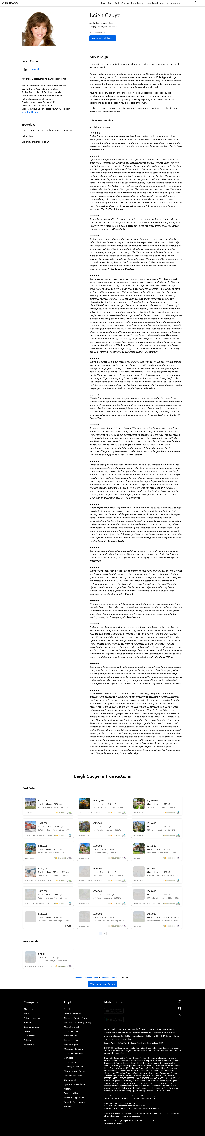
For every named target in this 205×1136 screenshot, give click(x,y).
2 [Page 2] (104, 933)
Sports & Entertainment (75, 1084)
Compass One (71, 1031)
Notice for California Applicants (129, 1036)
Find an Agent (71, 1044)
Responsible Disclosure (140, 1032)
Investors (28, 1022)
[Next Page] (110, 933)
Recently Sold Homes (74, 1102)
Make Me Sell (70, 1035)
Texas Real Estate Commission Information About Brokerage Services (133, 1096)
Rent (110, 3)
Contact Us (29, 1035)
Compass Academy (73, 1053)
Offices (27, 1040)
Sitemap (68, 1106)
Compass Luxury (72, 1040)
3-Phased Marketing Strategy (78, 1022)
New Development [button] (157, 3)
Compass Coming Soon (75, 1018)
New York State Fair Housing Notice (119, 1103)
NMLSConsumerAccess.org (150, 1121)
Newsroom (29, 1044)
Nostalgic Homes (30, 112)
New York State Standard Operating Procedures (124, 1106)
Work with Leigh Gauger (102, 38)
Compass (78, 978)
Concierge (69, 1009)
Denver (114, 978)
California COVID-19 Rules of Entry (162, 1036)
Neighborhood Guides (74, 1071)
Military (67, 1088)
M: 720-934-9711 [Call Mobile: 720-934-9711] (97, 32)
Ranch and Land (72, 1093)
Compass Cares (71, 1062)
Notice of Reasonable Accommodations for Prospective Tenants (131, 1108)
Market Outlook (71, 1027)
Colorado (105, 978)
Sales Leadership (32, 1018)
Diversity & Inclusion (73, 1066)
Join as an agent (32, 1027)
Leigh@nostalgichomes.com (103, 26)
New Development (73, 1075)
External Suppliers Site (75, 1097)
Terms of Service (157, 1029)
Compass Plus (71, 1058)
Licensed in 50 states (114, 1124)
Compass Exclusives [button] (132, 3)
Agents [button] (176, 3)
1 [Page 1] (100, 933)
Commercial (70, 1080)
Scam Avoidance (120, 1032)
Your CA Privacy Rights (120, 1039)
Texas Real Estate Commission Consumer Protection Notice (129, 1098)
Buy (103, 3)
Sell (117, 3)
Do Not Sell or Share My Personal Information (126, 1029)
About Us (28, 1009)
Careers (28, 1031)
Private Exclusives (72, 1013)
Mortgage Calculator (74, 1049)
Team (26, 1013)
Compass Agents (91, 978)
